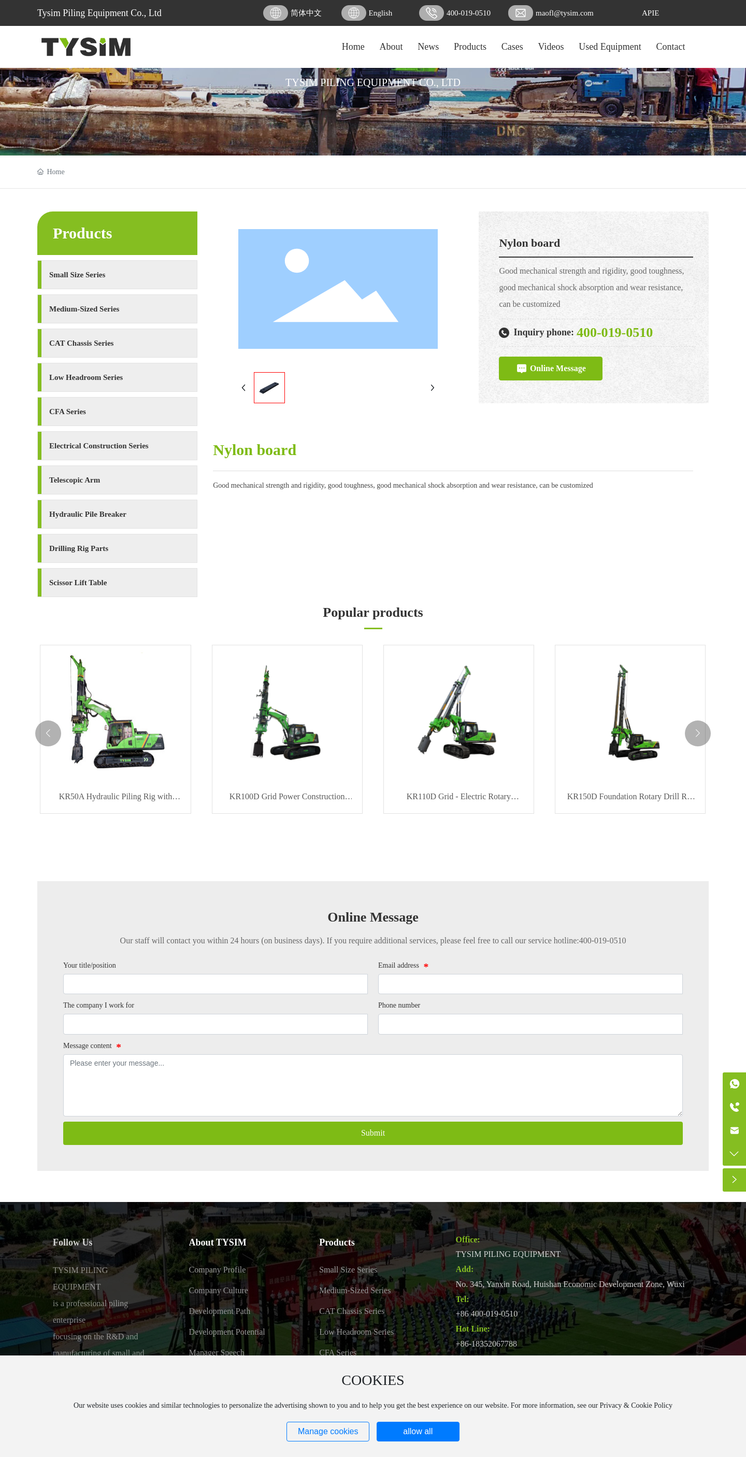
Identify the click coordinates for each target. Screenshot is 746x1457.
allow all (418, 1431)
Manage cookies (328, 1431)
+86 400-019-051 (485, 1313)
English (381, 13)
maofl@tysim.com (565, 13)
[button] (48, 733)
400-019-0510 (469, 13)
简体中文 (306, 13)
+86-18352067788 (486, 1343)
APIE (650, 13)
